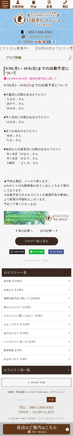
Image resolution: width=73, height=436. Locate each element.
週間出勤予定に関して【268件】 (22, 298)
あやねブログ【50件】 (16, 333)
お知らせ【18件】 (14, 289)
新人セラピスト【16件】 (18, 307)
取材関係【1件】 (13, 350)
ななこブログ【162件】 (17, 324)
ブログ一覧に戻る (36, 241)
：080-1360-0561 (36, 32)
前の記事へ (24, 230)
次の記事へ (48, 230)
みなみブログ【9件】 (16, 359)
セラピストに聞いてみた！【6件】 (23, 315)
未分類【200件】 (13, 281)
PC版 (51, 400)
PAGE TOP (36, 382)
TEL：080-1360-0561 (36, 407)
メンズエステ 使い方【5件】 (20, 341)
